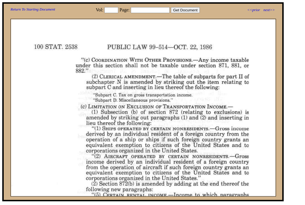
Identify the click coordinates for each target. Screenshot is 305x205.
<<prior (253, 10)
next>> (269, 10)
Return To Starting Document (33, 9)
